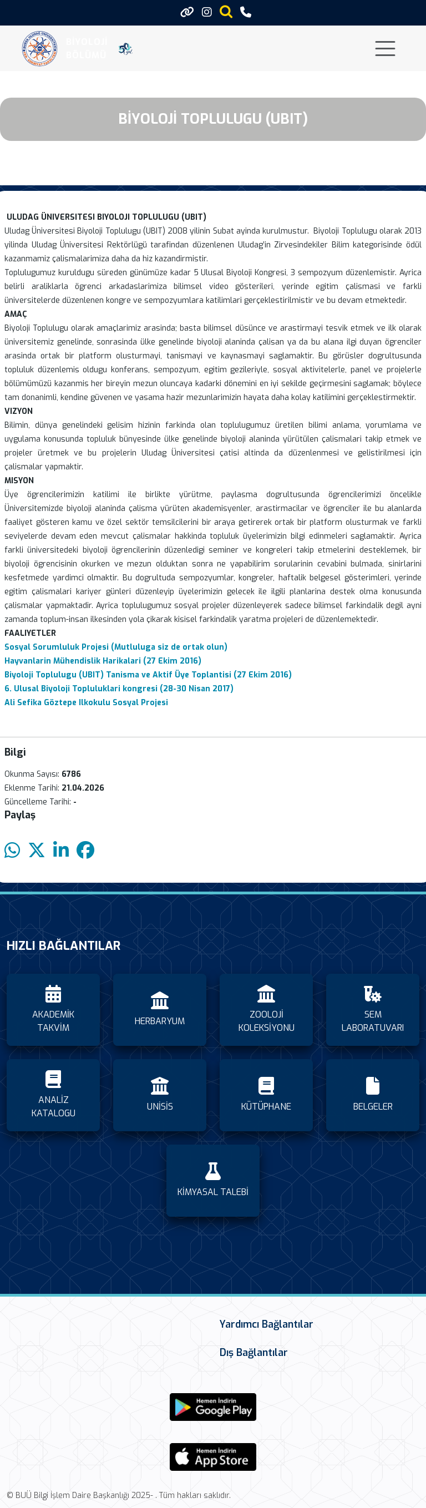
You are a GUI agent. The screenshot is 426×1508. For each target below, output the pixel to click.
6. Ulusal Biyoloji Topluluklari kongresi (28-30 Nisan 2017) (119, 689)
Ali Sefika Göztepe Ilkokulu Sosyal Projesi (86, 702)
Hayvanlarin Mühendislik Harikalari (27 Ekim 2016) (104, 661)
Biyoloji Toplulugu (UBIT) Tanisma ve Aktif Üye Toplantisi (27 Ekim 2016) (148, 675)
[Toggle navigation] (385, 48)
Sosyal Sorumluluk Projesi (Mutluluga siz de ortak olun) (115, 647)
